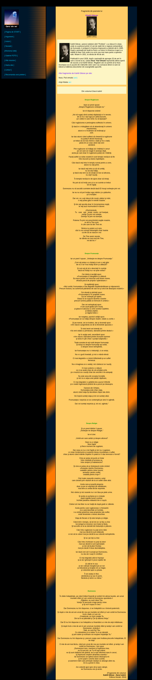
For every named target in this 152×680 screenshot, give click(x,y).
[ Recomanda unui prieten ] (15, 75)
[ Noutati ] (8, 46)
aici (70, 82)
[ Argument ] (9, 37)
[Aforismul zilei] (10, 51)
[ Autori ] (7, 41)
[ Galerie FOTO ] (11, 56)
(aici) (75, 78)
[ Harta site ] (9, 65)
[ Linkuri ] (8, 70)
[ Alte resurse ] (10, 60)
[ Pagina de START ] (12, 32)
